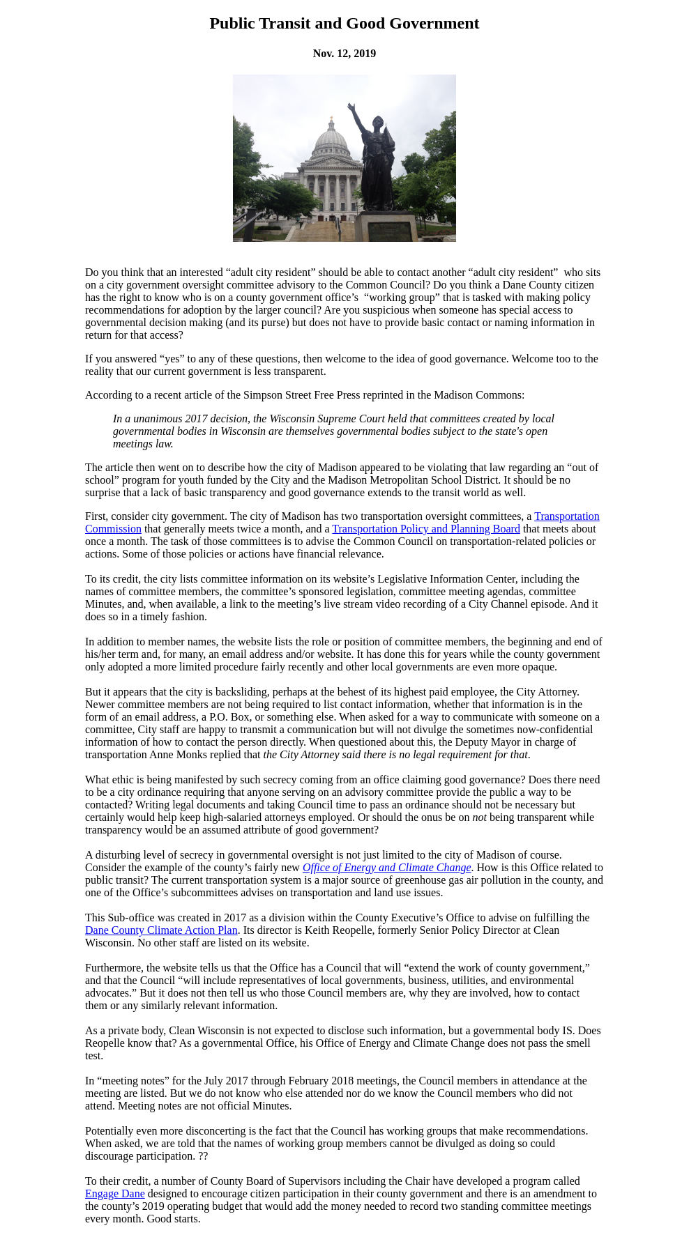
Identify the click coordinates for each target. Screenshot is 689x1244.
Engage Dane (115, 1193)
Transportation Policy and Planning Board (426, 529)
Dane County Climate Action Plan (161, 930)
